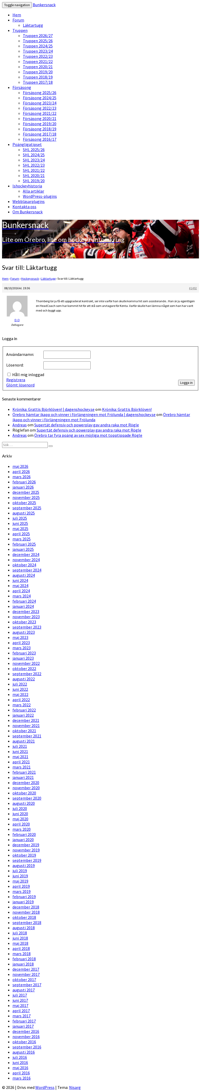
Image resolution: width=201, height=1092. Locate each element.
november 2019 (26, 850)
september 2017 (26, 984)
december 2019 (25, 844)
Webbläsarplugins (28, 201)
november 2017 (26, 974)
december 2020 (25, 782)
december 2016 (25, 1031)
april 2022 (21, 699)
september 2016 (26, 1046)
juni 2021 (20, 751)
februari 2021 (24, 772)
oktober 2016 (24, 1041)
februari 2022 (24, 710)
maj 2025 (20, 528)
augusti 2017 (23, 989)
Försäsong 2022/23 (39, 108)
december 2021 (25, 720)
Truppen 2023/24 (38, 51)
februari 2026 (24, 481)
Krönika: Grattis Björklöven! (127, 409)
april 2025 (21, 533)
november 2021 (26, 725)
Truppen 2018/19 (38, 77)
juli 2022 (19, 684)
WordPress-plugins (40, 196)
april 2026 (21, 471)
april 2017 (21, 1010)
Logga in (186, 383)
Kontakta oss (24, 206)
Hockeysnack (30, 278)
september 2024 (26, 570)
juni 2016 (20, 1062)
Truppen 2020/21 (38, 66)
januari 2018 (23, 964)
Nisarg (75, 1087)
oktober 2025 (24, 502)
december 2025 (25, 492)
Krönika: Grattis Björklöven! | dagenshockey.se (53, 409)
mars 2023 (21, 647)
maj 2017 (20, 1005)
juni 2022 (20, 689)
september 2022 (26, 673)
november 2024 (26, 559)
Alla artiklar (33, 191)
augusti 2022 (23, 678)
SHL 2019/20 (34, 180)
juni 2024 (20, 580)
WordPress (45, 1087)
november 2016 (26, 1036)
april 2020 (21, 824)
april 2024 (21, 590)
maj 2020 (20, 818)
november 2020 (26, 787)
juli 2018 (19, 932)
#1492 (193, 288)
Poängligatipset (27, 144)
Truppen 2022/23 (38, 56)
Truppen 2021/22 (38, 61)
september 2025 (26, 507)
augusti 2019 (23, 865)
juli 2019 (19, 870)
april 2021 (21, 761)
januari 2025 (23, 549)
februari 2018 (24, 958)
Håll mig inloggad (28, 374)
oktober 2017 (24, 979)
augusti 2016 (23, 1052)
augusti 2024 (23, 575)
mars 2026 (21, 476)
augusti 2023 (23, 632)
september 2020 (26, 798)
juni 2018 (20, 938)
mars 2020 (21, 829)
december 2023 (25, 611)
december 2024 (25, 554)
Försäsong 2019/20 (39, 123)
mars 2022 (21, 704)
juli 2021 (19, 746)
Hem (16, 14)
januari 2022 (23, 715)
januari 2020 (23, 839)
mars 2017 (21, 1015)
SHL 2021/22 (34, 170)
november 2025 (26, 497)
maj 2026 (20, 466)
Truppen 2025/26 (38, 40)
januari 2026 (23, 487)
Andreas (19, 424)
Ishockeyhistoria (27, 185)
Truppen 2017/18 (38, 82)
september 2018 (26, 922)
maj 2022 (20, 694)
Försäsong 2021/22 (39, 113)
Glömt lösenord (20, 385)
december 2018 (25, 907)
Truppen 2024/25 (38, 45)
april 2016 (21, 1072)
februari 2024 (24, 601)
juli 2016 (19, 1057)
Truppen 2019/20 (38, 71)
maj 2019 (20, 881)
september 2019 (26, 860)
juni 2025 (20, 523)
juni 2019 (20, 875)
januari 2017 (23, 1026)
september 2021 (26, 735)
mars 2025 (21, 538)
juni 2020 (20, 813)
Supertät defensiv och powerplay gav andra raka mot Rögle (86, 424)
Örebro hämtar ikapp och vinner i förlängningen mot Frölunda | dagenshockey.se (84, 414)
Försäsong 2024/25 (39, 97)
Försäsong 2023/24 (39, 102)
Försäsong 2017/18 (39, 134)
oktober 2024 (24, 564)
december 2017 (25, 969)
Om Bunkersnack (27, 211)
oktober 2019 (24, 855)
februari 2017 (24, 1021)
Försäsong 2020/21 (39, 118)
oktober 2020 (24, 792)
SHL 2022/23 (34, 165)
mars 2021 (21, 767)
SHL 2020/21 (34, 175)
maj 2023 (20, 637)
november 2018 (26, 912)
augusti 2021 (23, 741)
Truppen (20, 30)
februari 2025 (24, 544)
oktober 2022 (24, 668)
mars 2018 (21, 953)
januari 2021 (23, 777)
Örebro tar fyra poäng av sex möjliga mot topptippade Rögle (88, 435)
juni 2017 (20, 1000)
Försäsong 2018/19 (39, 128)
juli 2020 (19, 808)
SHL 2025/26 (34, 149)
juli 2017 (19, 995)
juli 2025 (19, 518)
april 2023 (21, 642)
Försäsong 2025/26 (39, 92)
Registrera (15, 379)
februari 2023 (24, 653)
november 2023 (26, 616)
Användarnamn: (20, 354)
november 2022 (26, 663)
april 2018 (21, 948)
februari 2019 (24, 896)
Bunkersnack (44, 4)
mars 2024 (21, 595)
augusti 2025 (23, 513)
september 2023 (26, 627)
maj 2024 (20, 585)
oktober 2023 (24, 621)
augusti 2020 (23, 803)
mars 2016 (21, 1078)
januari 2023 (23, 658)
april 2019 (21, 886)
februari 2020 (24, 834)
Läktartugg (33, 25)
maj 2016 (20, 1067)
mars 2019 (21, 891)
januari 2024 (23, 606)
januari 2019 (23, 901)
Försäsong (21, 87)
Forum (18, 20)
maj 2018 (20, 943)
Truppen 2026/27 (38, 35)
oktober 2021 (24, 730)
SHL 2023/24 (34, 160)
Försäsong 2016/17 (39, 139)
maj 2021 (20, 756)
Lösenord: (15, 365)
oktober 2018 (24, 917)
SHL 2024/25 (34, 154)
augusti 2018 (23, 927)
